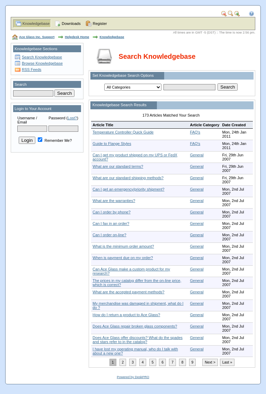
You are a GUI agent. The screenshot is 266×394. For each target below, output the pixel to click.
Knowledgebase (36, 23)
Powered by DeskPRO (133, 377)
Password (56, 118)
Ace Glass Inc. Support (36, 37)
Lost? (72, 118)
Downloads (71, 23)
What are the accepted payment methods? (128, 292)
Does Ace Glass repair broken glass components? (134, 326)
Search (21, 84)
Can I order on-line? (109, 235)
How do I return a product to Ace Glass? (126, 315)
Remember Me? (55, 140)
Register (100, 23)
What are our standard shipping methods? (127, 178)
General (197, 155)
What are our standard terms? (117, 166)
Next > (210, 362)
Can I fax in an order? (110, 223)
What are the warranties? (113, 201)
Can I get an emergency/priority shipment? (128, 189)
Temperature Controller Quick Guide (122, 132)
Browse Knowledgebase (42, 63)
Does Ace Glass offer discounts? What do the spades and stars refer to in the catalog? (137, 340)
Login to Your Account (33, 109)
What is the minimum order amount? (123, 246)
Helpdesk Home (77, 37)
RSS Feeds (31, 69)
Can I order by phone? (111, 212)
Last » (227, 362)
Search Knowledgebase (42, 57)
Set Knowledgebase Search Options (123, 75)
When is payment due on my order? (122, 258)
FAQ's (195, 132)
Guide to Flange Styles (111, 143)
